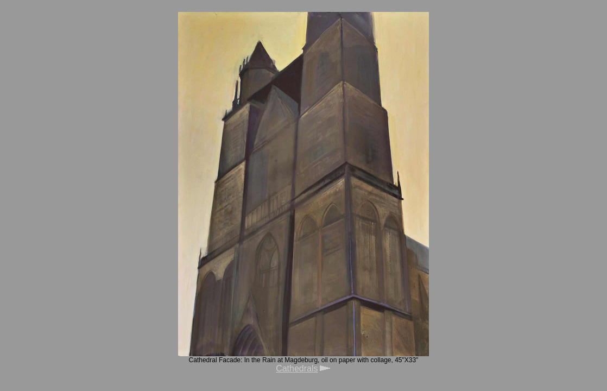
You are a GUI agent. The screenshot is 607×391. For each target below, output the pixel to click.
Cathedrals (297, 368)
